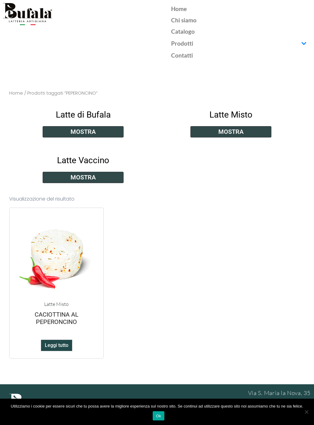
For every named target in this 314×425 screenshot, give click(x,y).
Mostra (83, 131)
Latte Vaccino (83, 160)
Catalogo (183, 31)
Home (179, 8)
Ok (158, 416)
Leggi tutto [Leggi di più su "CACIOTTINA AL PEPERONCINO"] (56, 345)
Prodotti (239, 43)
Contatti (182, 55)
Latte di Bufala (83, 115)
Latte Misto (230, 115)
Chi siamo (184, 20)
